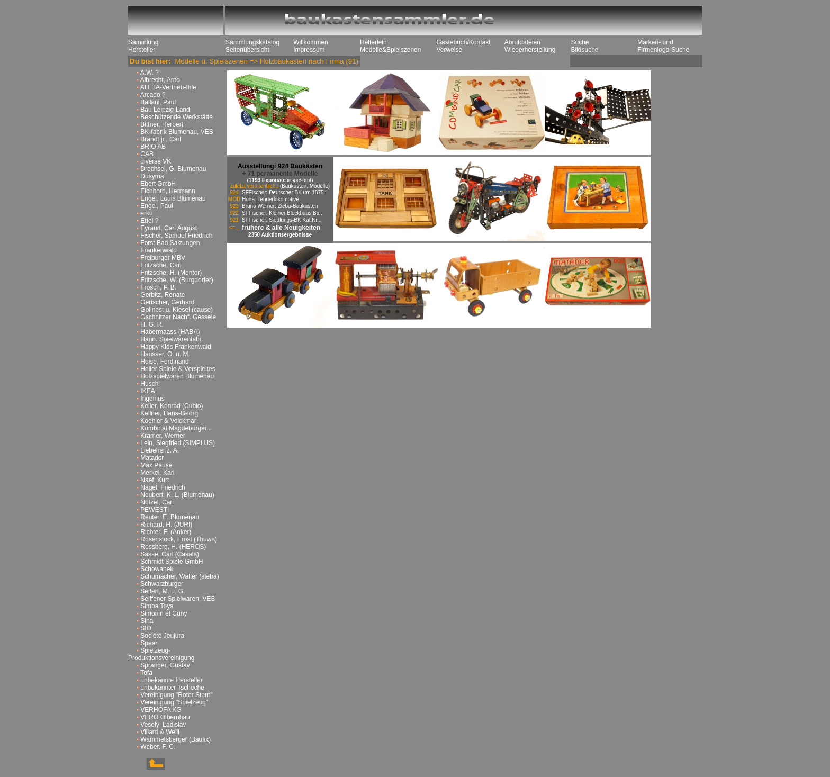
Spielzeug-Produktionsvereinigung (161, 654)
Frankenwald (158, 250)
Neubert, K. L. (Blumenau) (177, 495)
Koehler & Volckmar (168, 420)
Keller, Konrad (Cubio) (171, 406)
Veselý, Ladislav (163, 724)
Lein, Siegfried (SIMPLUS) (177, 443)
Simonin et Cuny (163, 613)
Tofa (146, 672)
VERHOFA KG (160, 709)
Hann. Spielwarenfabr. (171, 339)
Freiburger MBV (162, 257)
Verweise (449, 49)
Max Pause (156, 465)
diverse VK (155, 161)
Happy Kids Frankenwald (175, 346)
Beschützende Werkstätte (176, 117)
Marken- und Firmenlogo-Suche (663, 46)
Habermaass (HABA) (170, 332)
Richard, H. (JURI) (166, 524)
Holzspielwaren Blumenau (177, 376)
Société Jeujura (162, 635)
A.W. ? (149, 72)
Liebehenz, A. (159, 450)
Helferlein (373, 42)
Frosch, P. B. (158, 287)
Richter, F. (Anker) (165, 532)
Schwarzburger (161, 584)
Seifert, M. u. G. (162, 591)
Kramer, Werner (162, 435)
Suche (580, 42)
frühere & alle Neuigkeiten (281, 227)
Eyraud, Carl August (168, 228)
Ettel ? (149, 220)
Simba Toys (156, 606)
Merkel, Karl (157, 472)
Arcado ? (153, 94)
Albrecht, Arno (160, 80)
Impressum (308, 49)
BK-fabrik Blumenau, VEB (176, 131)
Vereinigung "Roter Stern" (176, 695)
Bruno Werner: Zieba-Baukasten (280, 206)
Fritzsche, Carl (160, 265)
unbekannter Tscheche (172, 687)
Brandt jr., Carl (160, 139)
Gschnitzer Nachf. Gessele (178, 317)
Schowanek (156, 569)
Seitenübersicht (247, 49)
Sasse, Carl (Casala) (169, 554)
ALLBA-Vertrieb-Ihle (168, 87)
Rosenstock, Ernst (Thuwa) (178, 539)
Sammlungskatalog (252, 42)
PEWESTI (154, 509)
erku (146, 213)
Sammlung (143, 42)
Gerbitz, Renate (162, 295)
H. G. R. (151, 324)
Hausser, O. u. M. (165, 354)
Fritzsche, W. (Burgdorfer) (176, 280)
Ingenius (152, 398)
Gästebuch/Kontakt (463, 42)
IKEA (147, 391)
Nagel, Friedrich (162, 487)
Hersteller (141, 49)
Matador (152, 458)
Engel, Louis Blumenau (172, 198)
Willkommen (310, 42)
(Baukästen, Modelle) (305, 186)
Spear (148, 643)
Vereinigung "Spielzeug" (174, 702)
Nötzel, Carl (157, 502)
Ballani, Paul (158, 102)
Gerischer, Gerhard (167, 302)
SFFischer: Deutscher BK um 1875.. (284, 192)
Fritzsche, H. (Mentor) (171, 272)
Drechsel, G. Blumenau (173, 169)
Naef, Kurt (154, 480)
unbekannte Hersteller (171, 680)
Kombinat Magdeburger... (176, 428)
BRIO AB (153, 146)
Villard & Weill (159, 732)
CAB (147, 154)
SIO (145, 628)
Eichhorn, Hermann (167, 191)
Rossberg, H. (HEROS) (173, 546)
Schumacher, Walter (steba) (179, 576)
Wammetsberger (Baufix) (175, 739)
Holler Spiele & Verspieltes (177, 369)
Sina (146, 621)
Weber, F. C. (157, 747)
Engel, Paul (156, 206)
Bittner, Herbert (161, 124)
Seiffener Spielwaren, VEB (177, 598)
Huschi (150, 383)
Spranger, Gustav (165, 665)
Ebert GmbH (158, 183)
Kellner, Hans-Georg (169, 413)
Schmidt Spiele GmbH (171, 561)
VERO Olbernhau (165, 717)
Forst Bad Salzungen (170, 243)
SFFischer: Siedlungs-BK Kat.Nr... (282, 220)
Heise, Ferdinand (164, 361)
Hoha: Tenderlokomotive (270, 199)
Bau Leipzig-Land (165, 109)
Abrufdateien (522, 42)
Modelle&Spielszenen (390, 49)
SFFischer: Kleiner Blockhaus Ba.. (282, 213)
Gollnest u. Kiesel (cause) (176, 309)
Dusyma (152, 176)
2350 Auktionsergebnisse (280, 235)
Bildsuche (584, 49)
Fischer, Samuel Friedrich (176, 235)
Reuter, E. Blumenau (169, 517)
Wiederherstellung (530, 49)
